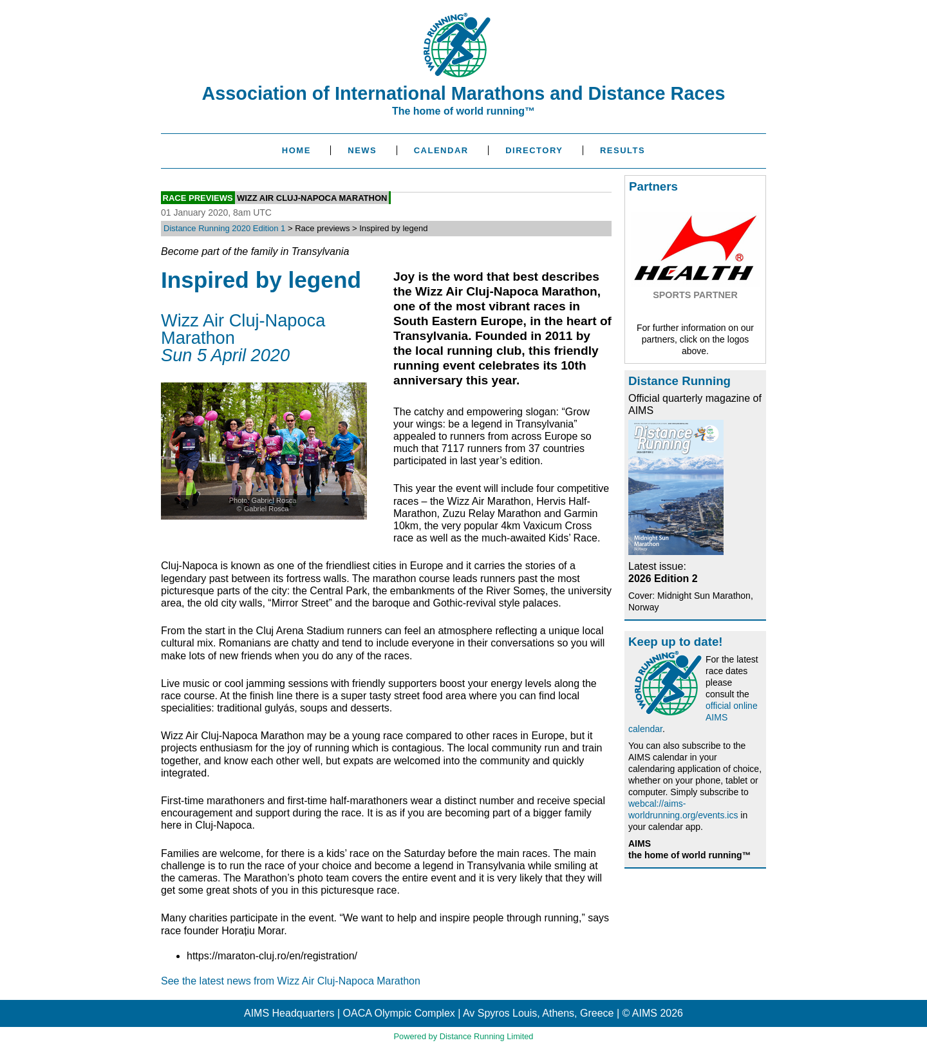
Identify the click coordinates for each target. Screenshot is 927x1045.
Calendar (441, 150)
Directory (534, 150)
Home (296, 150)
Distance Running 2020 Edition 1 (224, 228)
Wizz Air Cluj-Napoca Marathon (312, 197)
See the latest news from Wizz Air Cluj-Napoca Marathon (290, 980)
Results (622, 150)
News (362, 150)
